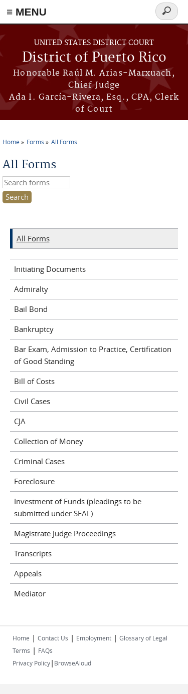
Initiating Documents (50, 269)
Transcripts (33, 553)
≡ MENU (27, 12)
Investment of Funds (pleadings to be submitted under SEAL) (77, 507)
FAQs (45, 650)
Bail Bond (31, 309)
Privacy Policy (31, 663)
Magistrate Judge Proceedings (65, 533)
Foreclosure (34, 481)
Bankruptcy (34, 329)
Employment (93, 638)
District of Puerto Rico (94, 58)
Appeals (28, 573)
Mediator (30, 593)
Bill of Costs (34, 381)
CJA (20, 421)
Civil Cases (32, 401)
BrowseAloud (72, 663)
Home (11, 142)
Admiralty (31, 289)
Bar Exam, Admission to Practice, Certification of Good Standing (92, 355)
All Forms (64, 142)
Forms (35, 142)
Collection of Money (48, 441)
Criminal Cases (39, 461)
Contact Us (53, 638)
